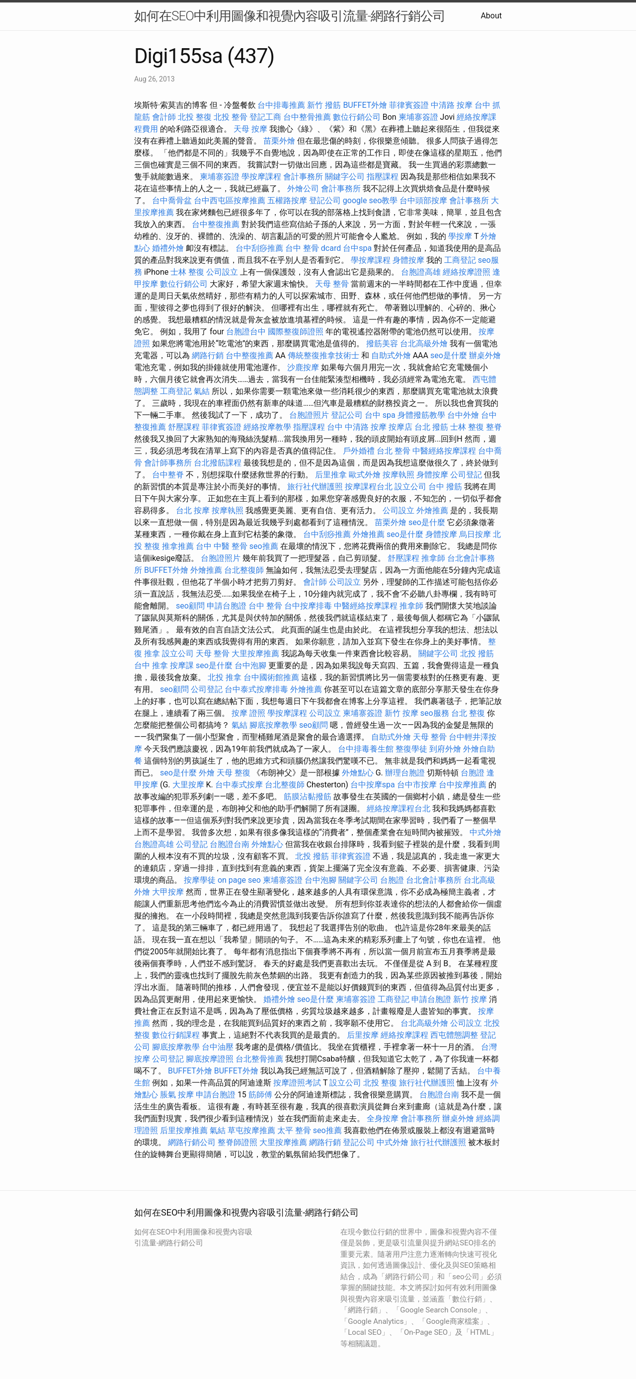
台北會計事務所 (434, 880)
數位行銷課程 (176, 1035)
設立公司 (410, 486)
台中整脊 (168, 474)
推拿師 (433, 558)
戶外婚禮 (359, 451)
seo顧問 (190, 606)
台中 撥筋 (445, 486)
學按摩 (460, 236)
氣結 (202, 391)
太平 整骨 (294, 1130)
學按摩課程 (261, 176)
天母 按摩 (250, 129)
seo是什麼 (448, 355)
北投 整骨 (230, 117)
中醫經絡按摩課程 (444, 451)
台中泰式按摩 (239, 784)
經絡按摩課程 (404, 1035)
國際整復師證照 (295, 331)
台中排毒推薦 (281, 105)
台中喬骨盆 (172, 200)
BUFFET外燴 (365, 105)
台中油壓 (218, 1047)
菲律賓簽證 (409, 105)
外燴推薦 (432, 510)
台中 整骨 (265, 606)
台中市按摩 (417, 784)
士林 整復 (187, 272)
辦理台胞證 (405, 772)
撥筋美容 (382, 343)
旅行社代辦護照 (315, 486)
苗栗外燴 (279, 141)
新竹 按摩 (401, 713)
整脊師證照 (237, 1142)
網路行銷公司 (192, 1142)
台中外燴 (463, 415)
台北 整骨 (393, 451)
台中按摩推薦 (462, 784)
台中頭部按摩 (423, 200)
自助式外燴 (391, 355)
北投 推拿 (224, 677)
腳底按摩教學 (273, 725)
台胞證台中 (246, 331)
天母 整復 (233, 772)
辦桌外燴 (485, 355)
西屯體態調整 (454, 1035)
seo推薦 (263, 546)
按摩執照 (398, 474)
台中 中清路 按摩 (357, 427)
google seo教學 (370, 200)
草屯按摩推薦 (251, 1130)
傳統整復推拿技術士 (323, 355)
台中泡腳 (250, 665)
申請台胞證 (226, 606)
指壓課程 (382, 176)
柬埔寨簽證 (418, 117)
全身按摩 (382, 1118)
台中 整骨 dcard (313, 248)
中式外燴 (485, 832)
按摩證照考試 (297, 1082)
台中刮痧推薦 (259, 248)
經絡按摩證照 (466, 272)
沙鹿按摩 (303, 367)
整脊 (494, 427)
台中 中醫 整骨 (221, 546)
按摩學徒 (200, 880)
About (491, 15)
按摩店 (400, 427)
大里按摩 (188, 784)
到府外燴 (445, 749)
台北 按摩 (193, 510)
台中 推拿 (151, 665)
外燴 (207, 772)
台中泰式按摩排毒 (256, 689)
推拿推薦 (178, 546)
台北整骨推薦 (259, 1059)
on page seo (239, 880)
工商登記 (460, 260)
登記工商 (265, 117)
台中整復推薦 (215, 224)
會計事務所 (303, 176)
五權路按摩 (287, 200)
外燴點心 (358, 772)
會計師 (164, 117)
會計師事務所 (168, 462)
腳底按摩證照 (210, 1059)
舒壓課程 (184, 427)
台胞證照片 (309, 415)
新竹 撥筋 (324, 105)
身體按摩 (408, 260)
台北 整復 (468, 713)
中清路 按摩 (452, 105)
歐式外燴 (365, 474)
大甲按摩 (168, 892)
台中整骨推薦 (307, 117)
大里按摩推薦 (255, 653)
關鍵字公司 (345, 176)
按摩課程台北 (369, 486)
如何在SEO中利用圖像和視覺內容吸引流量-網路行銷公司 (289, 15)
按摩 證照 (248, 713)
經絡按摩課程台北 (398, 808)
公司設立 (222, 272)
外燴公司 (303, 188)
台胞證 (472, 772)
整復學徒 (411, 749)
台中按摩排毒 (308, 606)
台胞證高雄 (421, 272)
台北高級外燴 (424, 343)
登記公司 (325, 200)
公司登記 (466, 474)
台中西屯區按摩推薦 (229, 200)
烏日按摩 (475, 534)
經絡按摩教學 (267, 427)
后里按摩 (363, 1035)
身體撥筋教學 (421, 415)
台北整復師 (244, 570)
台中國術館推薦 (271, 677)
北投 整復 (195, 117)
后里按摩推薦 (184, 1130)
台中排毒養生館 (366, 749)
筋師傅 (260, 1094)
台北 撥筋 (431, 427)
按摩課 (182, 665)
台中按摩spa (372, 784)
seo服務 (434, 713)
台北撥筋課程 (217, 462)
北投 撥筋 (477, 653)
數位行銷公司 (357, 117)
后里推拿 (331, 474)
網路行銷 (208, 355)
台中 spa (380, 415)
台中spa (357, 248)
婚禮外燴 (168, 248)
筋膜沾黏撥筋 (307, 796)
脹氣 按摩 (177, 1094)
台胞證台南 (229, 844)
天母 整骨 (332, 284)
